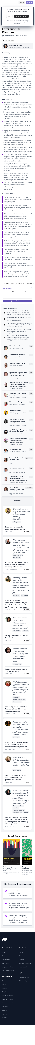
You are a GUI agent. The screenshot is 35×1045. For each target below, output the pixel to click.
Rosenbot (26, 884)
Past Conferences (7, 999)
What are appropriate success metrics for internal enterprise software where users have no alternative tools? (19, 318)
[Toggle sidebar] (3, 2)
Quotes (4, 1018)
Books (4, 956)
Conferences (6, 959)
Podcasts (5, 1006)
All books (24, 836)
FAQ (20, 956)
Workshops (5, 963)
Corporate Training (7, 967)
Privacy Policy (23, 981)
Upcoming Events (7, 995)
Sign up (29, 2)
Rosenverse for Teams (25, 963)
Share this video (8, 40)
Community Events (7, 1003)
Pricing (21, 952)
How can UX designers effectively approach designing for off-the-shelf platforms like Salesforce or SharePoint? (19, 325)
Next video (30, 283)
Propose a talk (23, 967)
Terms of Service (24, 977)
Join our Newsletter (8, 971)
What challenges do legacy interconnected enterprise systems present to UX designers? (19, 331)
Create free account (21, 16)
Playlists (4, 988)
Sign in (22, 2)
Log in (9, 16)
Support (21, 959)
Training (4, 1010)
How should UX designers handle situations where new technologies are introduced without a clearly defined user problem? (20, 312)
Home (4, 952)
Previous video (8, 283)
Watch (26, 531)
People (4, 992)
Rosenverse (5, 981)
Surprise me (20, 283)
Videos (4, 984)
